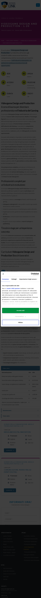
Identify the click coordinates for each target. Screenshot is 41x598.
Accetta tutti (21, 310)
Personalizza (20, 316)
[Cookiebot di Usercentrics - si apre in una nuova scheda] (31, 274)
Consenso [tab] (5, 279)
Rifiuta (20, 322)
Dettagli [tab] (14, 279)
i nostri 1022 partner (13, 288)
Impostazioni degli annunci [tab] (28, 279)
